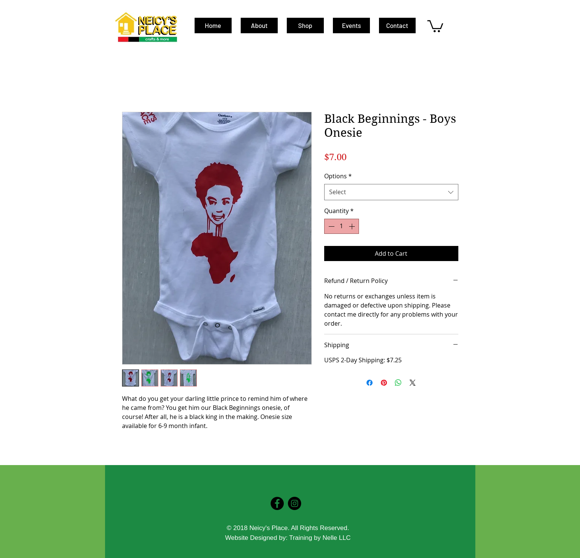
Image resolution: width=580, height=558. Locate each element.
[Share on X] (412, 382)
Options (338, 176)
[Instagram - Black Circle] (294, 503)
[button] (435, 25)
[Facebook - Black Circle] (277, 503)
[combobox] (391, 192)
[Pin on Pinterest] (383, 382)
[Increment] (352, 226)
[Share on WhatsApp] (398, 382)
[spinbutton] (341, 226)
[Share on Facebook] (369, 382)
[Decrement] (330, 226)
